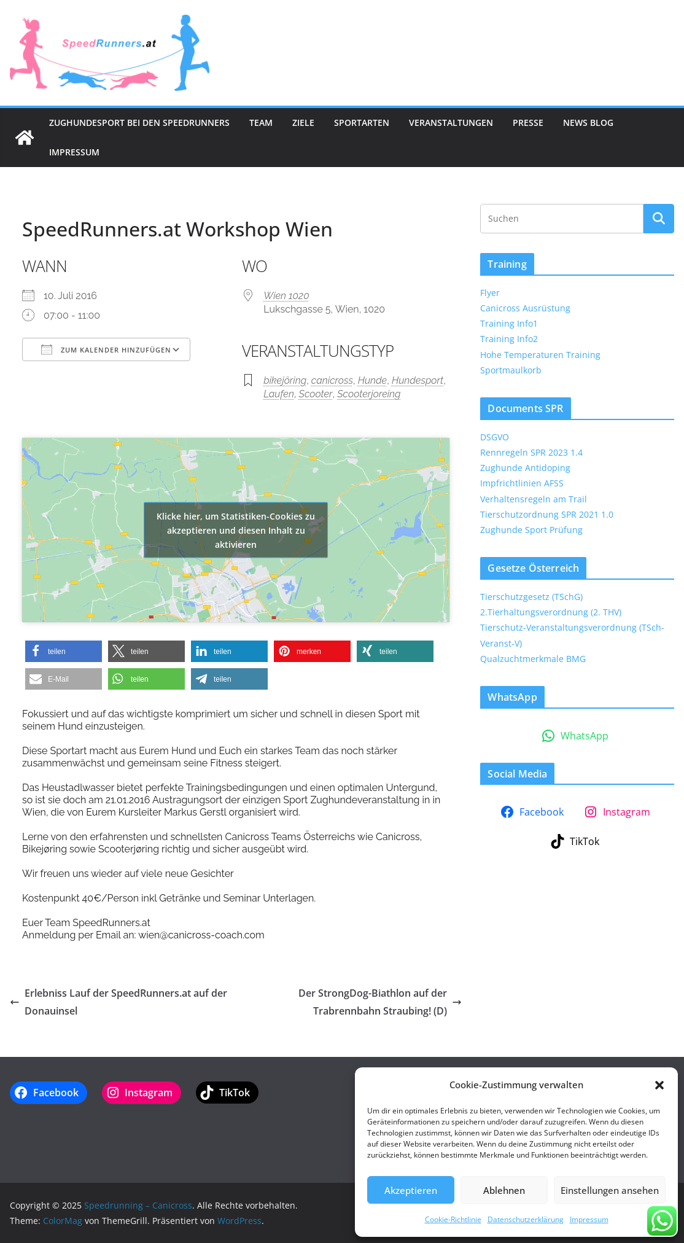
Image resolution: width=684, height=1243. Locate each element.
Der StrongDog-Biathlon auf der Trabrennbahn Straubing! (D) (380, 1002)
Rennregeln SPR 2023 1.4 (531, 452)
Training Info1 (509, 323)
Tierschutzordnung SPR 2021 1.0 (546, 514)
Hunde (372, 380)
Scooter (316, 394)
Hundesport (417, 380)
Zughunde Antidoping (525, 467)
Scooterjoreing (368, 394)
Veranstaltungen (451, 122)
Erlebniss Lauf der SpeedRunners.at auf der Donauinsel (118, 1002)
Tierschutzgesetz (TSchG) (531, 596)
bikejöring (284, 380)
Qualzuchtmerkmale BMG (533, 658)
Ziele (303, 122)
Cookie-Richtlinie (453, 1219)
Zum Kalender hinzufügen (106, 349)
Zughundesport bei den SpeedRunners (139, 122)
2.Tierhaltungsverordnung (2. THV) (550, 612)
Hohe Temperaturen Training (540, 354)
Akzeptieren (410, 1190)
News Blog (588, 122)
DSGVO (494, 437)
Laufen (278, 394)
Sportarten (361, 122)
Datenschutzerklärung (526, 1219)
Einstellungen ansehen (610, 1190)
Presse (528, 122)
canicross (332, 380)
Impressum (589, 1219)
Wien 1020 (286, 296)
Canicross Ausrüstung (525, 308)
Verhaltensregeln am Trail (533, 499)
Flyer (490, 292)
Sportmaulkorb (511, 370)
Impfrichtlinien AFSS (522, 483)
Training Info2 (509, 339)
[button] (659, 1085)
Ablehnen (504, 1190)
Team (261, 122)
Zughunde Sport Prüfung (531, 530)
